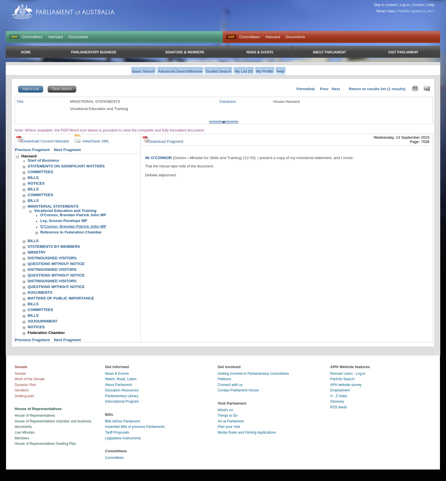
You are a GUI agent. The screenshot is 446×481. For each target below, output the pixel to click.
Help (430, 5)
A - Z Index (338, 396)
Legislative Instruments (123, 438)
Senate (20, 374)
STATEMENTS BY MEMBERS (54, 246)
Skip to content (385, 5)
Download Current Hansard (42, 141)
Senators (22, 390)
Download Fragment (162, 141)
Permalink (305, 89)
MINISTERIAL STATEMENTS (53, 206)
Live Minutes (25, 432)
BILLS (33, 177)
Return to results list (367, 89)
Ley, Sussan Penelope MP (63, 221)
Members (22, 438)
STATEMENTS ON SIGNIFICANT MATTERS (66, 166)
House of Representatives (35, 416)
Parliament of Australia (63, 11)
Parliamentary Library (121, 396)
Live (231, 37)
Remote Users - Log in (347, 374)
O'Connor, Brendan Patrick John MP (73, 215)
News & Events (117, 374)
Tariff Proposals (117, 432)
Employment (340, 390)
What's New (385, 11)
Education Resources (121, 390)
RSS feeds (338, 407)
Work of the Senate (30, 379)
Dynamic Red (25, 385)
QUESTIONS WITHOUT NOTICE (56, 264)
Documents (78, 37)
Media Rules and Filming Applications (247, 432)
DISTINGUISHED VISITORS (52, 258)
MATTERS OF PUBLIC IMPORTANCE (61, 298)
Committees (32, 37)
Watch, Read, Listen (121, 379)
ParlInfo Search (342, 379)
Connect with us (230, 385)
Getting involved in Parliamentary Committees (253, 374)
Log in (404, 5)
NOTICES (36, 183)
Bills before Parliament (122, 421)
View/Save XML (91, 141)
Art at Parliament (231, 421)
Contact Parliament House (238, 390)
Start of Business (43, 160)
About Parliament (118, 385)
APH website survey (345, 385)
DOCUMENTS (40, 292)
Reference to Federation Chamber (71, 232)
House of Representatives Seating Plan (45, 444)
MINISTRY (37, 252)
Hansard (55, 37)
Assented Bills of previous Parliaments (135, 427)
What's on (225, 410)
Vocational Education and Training (65, 210)
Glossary (337, 401)
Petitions (224, 379)
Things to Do (228, 416)
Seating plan (24, 396)
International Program (122, 401)
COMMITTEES (40, 172)
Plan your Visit (229, 427)
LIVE (14, 37)
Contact (418, 5)
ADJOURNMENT (43, 321)
